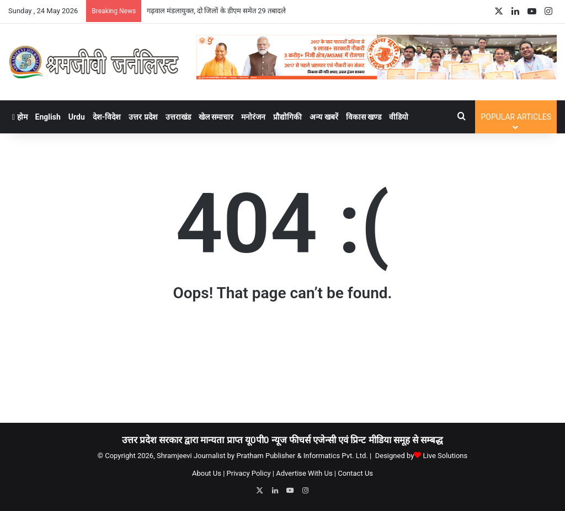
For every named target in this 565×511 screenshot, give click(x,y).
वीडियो (398, 116)
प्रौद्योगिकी (287, 116)
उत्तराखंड (178, 116)
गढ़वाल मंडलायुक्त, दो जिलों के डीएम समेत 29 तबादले (216, 11)
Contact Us (355, 473)
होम (20, 116)
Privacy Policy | (250, 473)
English (48, 116)
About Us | (208, 473)
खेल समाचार (216, 116)
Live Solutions (445, 455)
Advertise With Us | (306, 473)
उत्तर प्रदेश (143, 116)
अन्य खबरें (324, 116)
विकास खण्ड (363, 116)
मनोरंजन (253, 116)
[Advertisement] (282, 367)
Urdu (76, 116)
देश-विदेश (107, 116)
